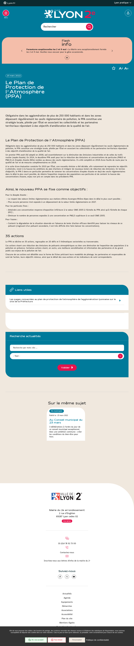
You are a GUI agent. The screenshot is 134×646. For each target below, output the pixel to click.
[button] (22, 51)
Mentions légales (67, 623)
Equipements (67, 602)
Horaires (67, 521)
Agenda (67, 598)
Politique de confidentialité (97, 640)
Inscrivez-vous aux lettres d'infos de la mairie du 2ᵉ (67, 561)
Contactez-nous (67, 553)
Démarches (67, 606)
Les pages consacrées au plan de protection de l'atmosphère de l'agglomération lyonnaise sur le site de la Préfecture (63, 300)
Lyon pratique (122, 3)
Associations (67, 610)
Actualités (67, 594)
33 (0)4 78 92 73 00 (67, 544)
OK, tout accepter (35, 640)
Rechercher (49, 27)
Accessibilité (67, 614)
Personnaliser (77, 640)
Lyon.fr (11, 3)
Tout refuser (56, 640)
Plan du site (67, 619)
